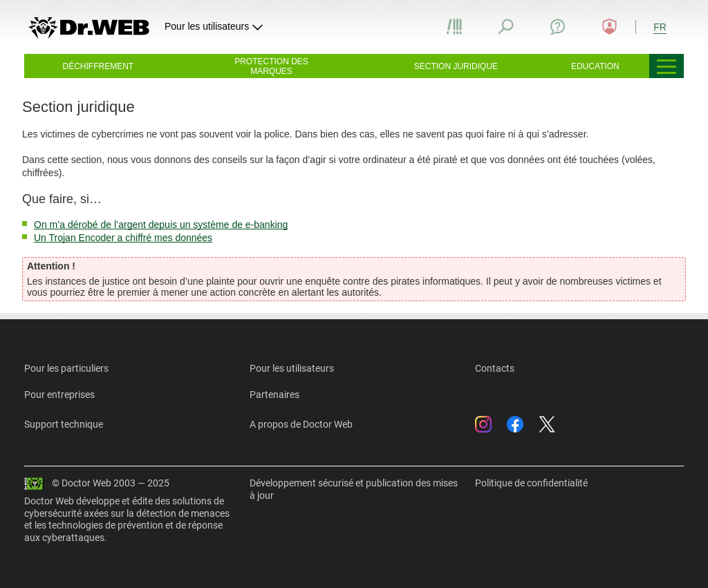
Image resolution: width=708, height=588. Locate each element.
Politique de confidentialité (531, 483)
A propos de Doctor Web (301, 424)
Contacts (494, 368)
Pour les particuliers (66, 368)
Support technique (63, 424)
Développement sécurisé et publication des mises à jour (354, 489)
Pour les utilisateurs (292, 368)
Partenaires (274, 394)
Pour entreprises (59, 394)
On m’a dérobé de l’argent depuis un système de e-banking (161, 224)
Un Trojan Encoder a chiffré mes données (123, 237)
